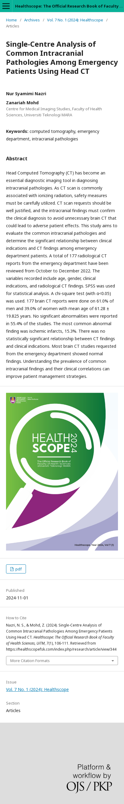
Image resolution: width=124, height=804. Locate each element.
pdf (18, 569)
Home (11, 20)
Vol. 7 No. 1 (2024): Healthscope (75, 20)
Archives (32, 20)
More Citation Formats (30, 660)
